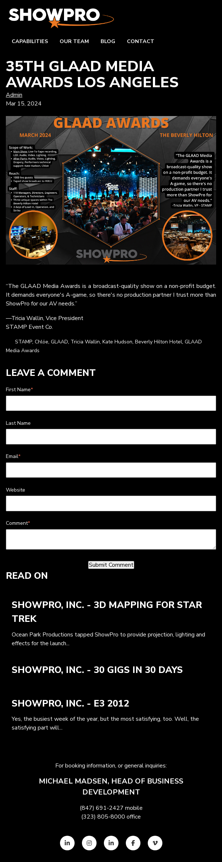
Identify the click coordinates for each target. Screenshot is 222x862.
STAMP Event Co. (29, 327)
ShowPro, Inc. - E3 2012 (70, 703)
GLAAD (59, 341)
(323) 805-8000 (103, 817)
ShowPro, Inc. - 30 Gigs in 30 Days (97, 670)
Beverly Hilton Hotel (158, 341)
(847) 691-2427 (102, 808)
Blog (108, 41)
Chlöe (41, 341)
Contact (140, 41)
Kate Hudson (117, 341)
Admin (14, 95)
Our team (74, 41)
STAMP (23, 341)
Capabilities (30, 41)
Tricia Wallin (85, 341)
